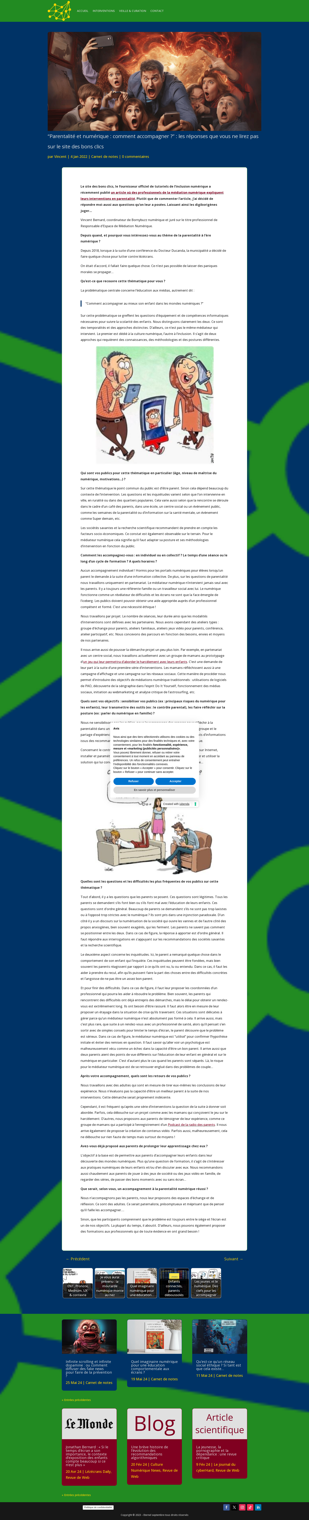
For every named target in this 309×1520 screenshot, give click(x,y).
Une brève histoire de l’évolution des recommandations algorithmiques (149, 1452)
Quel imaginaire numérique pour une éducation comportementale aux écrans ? (154, 1367)
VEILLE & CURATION (132, 11)
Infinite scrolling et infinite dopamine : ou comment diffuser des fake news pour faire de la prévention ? (89, 1368)
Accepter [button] (176, 781)
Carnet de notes (104, 156)
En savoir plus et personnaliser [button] (154, 789)
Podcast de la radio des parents (191, 1124)
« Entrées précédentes (76, 1400)
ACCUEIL (82, 11)
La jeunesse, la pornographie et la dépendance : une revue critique (216, 1452)
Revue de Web (77, 1477)
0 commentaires (135, 156)
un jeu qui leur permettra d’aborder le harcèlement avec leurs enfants (135, 662)
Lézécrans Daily (98, 1471)
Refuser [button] (133, 781)
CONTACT (157, 11)
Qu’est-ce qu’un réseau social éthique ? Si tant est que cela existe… (218, 1365)
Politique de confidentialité (98, 1507)
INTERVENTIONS (104, 11)
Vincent (60, 156)
